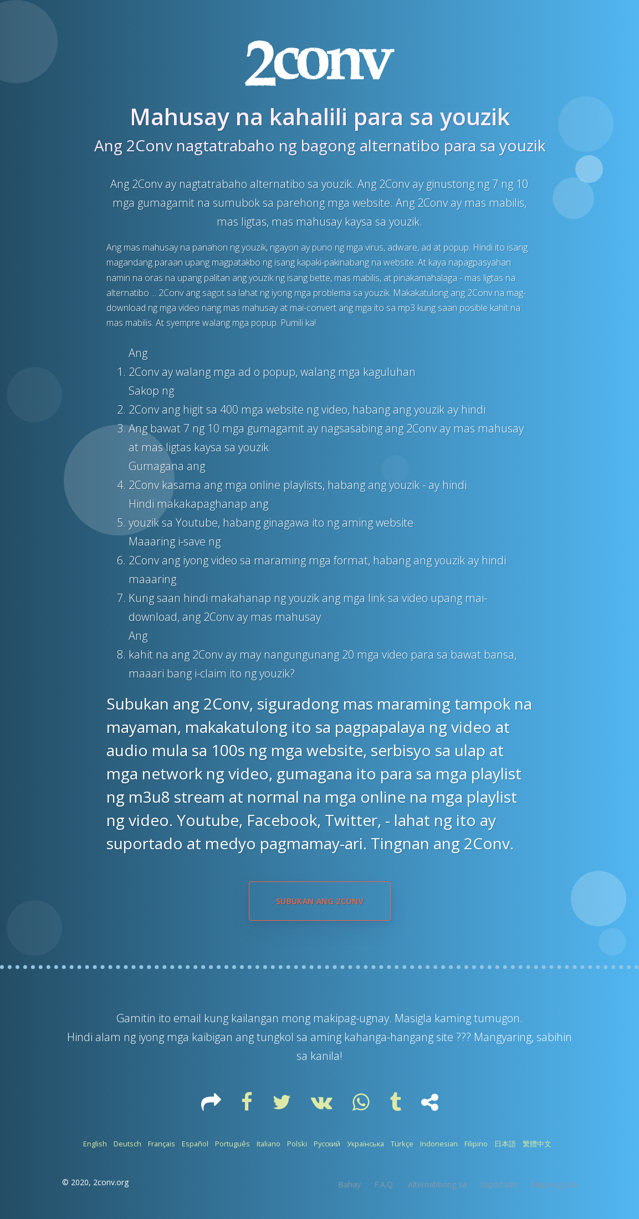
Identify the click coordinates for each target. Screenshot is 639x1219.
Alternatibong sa (437, 1184)
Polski (297, 1144)
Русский (327, 1144)
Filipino (476, 1144)
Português (232, 1144)
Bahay (349, 1184)
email (188, 1018)
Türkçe (402, 1144)
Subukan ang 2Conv (320, 901)
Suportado (499, 1184)
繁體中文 (537, 1144)
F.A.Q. (384, 1184)
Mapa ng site (554, 1184)
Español (195, 1144)
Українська (365, 1144)
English (95, 1144)
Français (161, 1144)
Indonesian (439, 1144)
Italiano (268, 1144)
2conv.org (111, 1182)
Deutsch (127, 1144)
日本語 (505, 1144)
